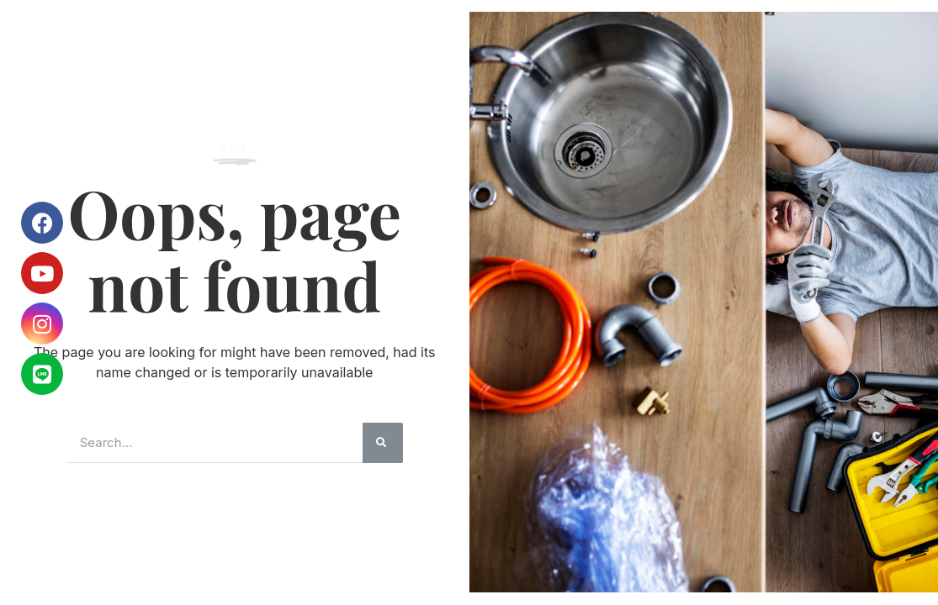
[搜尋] (383, 443)
